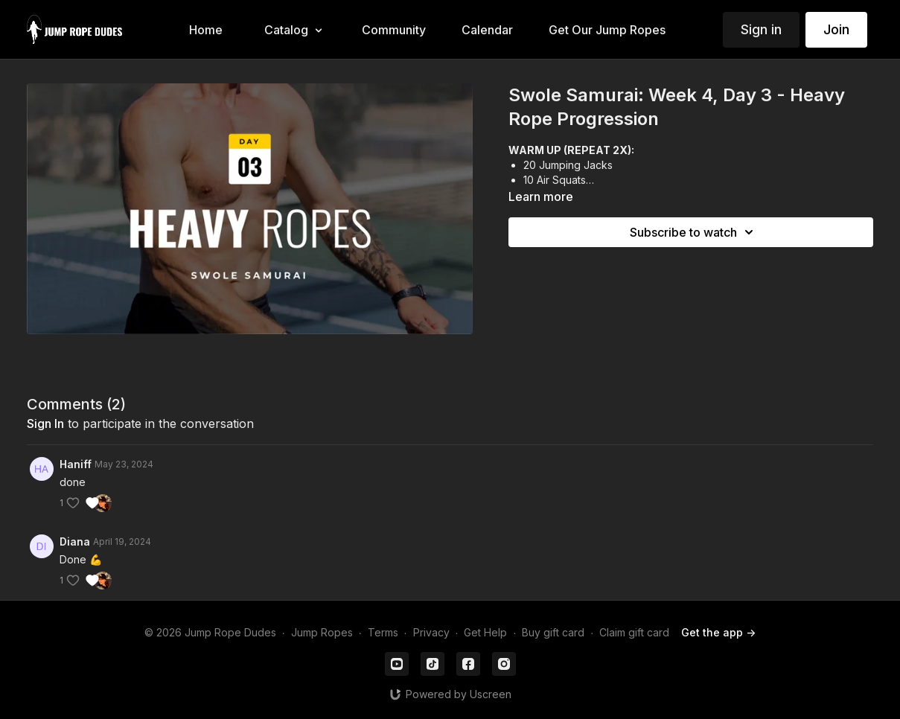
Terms (383, 632)
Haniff (76, 464)
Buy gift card (553, 632)
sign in (45, 423)
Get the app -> (718, 632)
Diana (75, 541)
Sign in (761, 29)
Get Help (485, 632)
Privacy (431, 632)
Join (836, 29)
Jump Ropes (322, 632)
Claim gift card (634, 632)
